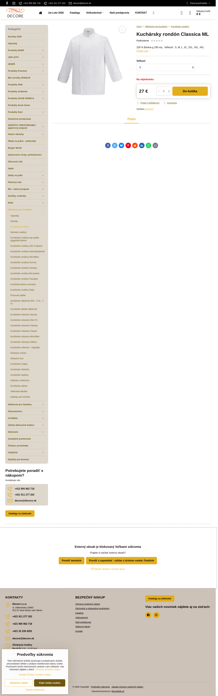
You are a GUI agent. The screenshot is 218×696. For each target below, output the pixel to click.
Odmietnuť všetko (19, 683)
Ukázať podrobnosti (35, 690)
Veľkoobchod (81, 617)
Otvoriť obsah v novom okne (108, 569)
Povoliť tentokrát (71, 560)
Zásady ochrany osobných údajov (127, 687)
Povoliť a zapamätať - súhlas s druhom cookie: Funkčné (121, 560)
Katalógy (79, 613)
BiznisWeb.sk (118, 691)
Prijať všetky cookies (49, 683)
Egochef (149, 109)
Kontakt (78, 631)
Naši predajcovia (83, 622)
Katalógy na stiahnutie (20, 513)
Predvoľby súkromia (100, 687)
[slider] (157, 40)
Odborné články (82, 626)
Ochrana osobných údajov (87, 604)
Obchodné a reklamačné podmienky (92, 608)
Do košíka (190, 91)
